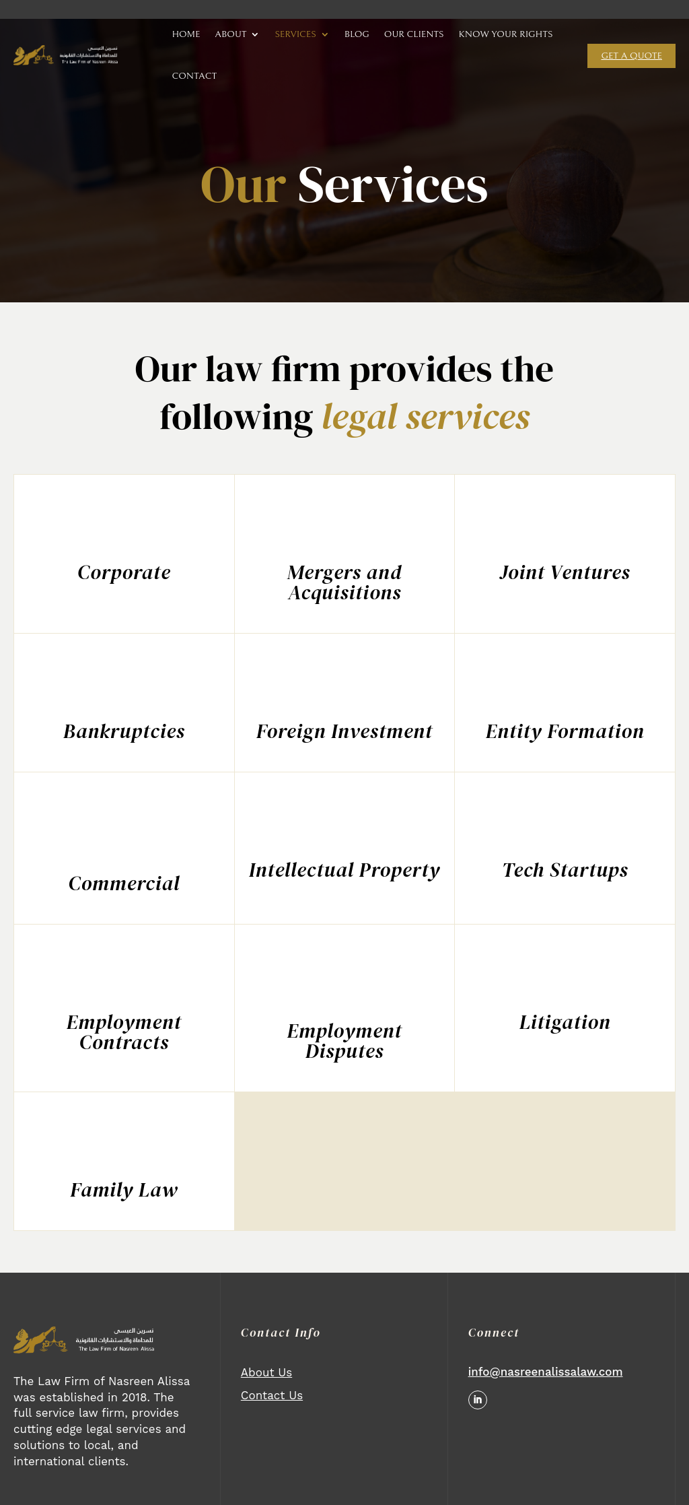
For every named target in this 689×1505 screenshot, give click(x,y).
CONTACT (194, 76)
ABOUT (230, 34)
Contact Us (272, 1395)
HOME (186, 34)
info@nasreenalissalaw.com (545, 1371)
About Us (266, 1372)
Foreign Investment (344, 731)
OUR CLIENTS (414, 34)
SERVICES (295, 34)
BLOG (356, 34)
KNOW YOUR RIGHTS (506, 34)
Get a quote (631, 56)
